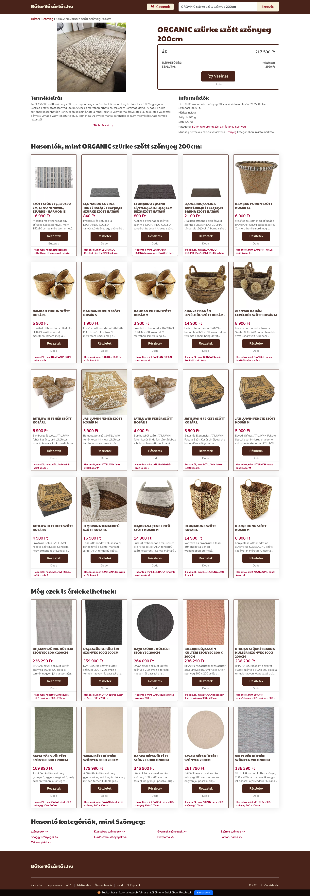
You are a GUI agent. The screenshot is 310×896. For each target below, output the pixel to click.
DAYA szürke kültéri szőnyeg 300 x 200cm (101, 650)
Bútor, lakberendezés (205, 127)
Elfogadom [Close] (203, 892)
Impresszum (55, 885)
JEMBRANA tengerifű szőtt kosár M (152, 528)
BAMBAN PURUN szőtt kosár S (101, 313)
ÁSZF (69, 885)
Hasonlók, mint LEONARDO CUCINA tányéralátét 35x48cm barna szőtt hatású (205, 253)
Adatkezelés (84, 885)
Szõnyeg (240, 127)
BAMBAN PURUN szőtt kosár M (152, 313)
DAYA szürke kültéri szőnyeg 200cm (152, 650)
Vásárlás (218, 76)
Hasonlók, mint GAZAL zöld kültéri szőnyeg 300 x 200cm (52, 804)
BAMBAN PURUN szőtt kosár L (51, 313)
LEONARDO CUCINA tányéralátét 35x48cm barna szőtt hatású (203, 207)
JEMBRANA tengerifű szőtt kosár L (101, 528)
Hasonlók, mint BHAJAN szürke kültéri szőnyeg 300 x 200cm (50, 696)
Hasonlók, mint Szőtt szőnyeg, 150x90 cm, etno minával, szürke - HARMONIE (52, 253)
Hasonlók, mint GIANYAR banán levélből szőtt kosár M (254, 359)
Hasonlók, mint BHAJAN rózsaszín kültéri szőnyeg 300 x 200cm (204, 696)
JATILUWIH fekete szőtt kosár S (53, 528)
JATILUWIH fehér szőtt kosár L (52, 420)
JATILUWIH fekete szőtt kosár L (204, 420)
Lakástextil (227, 127)
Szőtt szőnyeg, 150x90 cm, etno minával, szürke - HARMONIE (52, 207)
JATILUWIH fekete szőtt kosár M (255, 420)
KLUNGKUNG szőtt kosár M (251, 528)
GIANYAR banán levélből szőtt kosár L (204, 313)
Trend (119, 885)
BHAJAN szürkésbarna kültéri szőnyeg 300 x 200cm (255, 652)
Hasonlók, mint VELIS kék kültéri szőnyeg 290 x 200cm (253, 804)
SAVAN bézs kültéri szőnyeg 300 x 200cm (100, 758)
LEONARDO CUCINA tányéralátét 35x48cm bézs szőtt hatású (153, 207)
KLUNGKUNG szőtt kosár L (200, 528)
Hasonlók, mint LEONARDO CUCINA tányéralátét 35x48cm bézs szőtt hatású (154, 253)
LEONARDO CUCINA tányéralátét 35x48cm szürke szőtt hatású (102, 207)
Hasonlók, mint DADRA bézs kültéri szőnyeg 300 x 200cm (154, 804)
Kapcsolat (37, 885)
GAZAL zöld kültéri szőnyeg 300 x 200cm (50, 758)
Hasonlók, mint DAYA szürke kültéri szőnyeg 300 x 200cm (103, 696)
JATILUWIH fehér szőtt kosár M (102, 420)
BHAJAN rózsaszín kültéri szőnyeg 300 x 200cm (203, 652)
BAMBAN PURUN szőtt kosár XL (253, 205)
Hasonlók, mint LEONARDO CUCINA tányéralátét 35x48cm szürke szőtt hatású (100, 253)
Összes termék (103, 885)
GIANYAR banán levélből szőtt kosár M (256, 313)
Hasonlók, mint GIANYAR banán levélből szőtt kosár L (203, 359)
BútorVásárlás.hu (52, 6)
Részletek (54, 236)
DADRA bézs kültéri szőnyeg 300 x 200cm (151, 758)
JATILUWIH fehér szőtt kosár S (153, 420)
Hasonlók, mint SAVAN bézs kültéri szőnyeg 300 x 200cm (103, 804)
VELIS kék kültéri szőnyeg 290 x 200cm (252, 758)
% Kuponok (133, 885)
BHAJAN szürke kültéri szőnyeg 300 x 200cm (53, 650)
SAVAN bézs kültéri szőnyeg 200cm (201, 758)
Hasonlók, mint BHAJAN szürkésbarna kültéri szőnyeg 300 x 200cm (255, 698)
